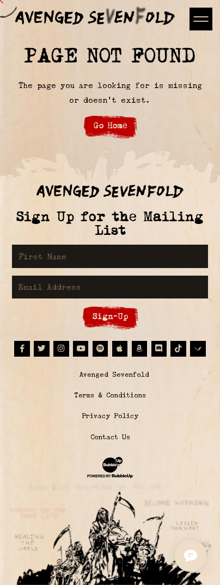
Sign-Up (110, 316)
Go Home (110, 125)
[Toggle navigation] (201, 19)
